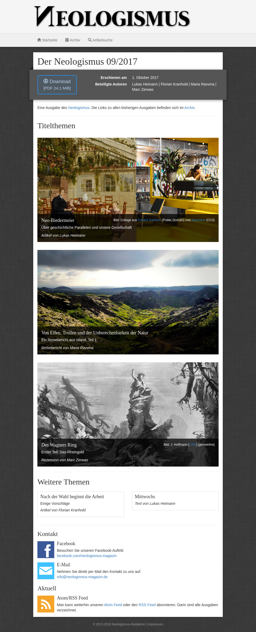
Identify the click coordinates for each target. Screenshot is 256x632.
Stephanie (198, 220)
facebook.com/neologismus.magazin (86, 556)
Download (57, 84)
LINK (192, 444)
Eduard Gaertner (149, 220)
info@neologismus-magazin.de (82, 577)
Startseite (47, 40)
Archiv (72, 40)
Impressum (155, 624)
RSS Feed (147, 605)
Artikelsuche (100, 40)
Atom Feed (113, 605)
